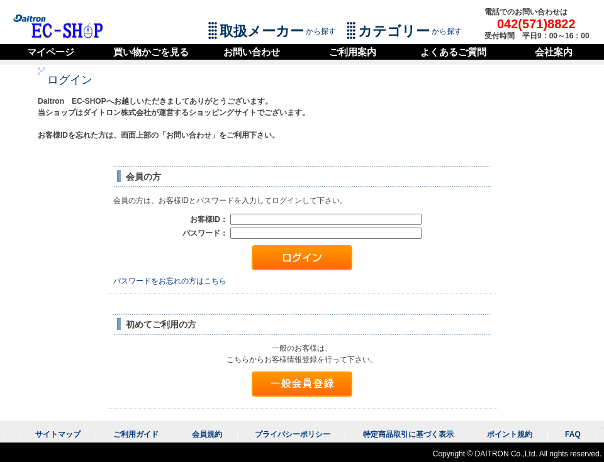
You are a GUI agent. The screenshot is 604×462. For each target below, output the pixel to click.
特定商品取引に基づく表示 (408, 434)
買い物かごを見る (151, 52)
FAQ (572, 434)
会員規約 (207, 434)
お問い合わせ (251, 52)
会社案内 (554, 52)
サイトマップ (58, 434)
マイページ (50, 52)
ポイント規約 (509, 434)
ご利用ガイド (136, 434)
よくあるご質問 (453, 52)
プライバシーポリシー (292, 434)
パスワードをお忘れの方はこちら (169, 281)
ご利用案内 (352, 52)
